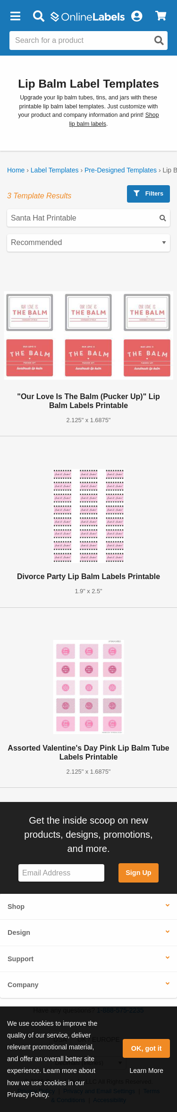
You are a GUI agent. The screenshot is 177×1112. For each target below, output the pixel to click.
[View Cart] (160, 16)
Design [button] (19, 932)
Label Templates (55, 170)
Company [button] (23, 985)
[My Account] (136, 16)
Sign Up (138, 872)
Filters (148, 193)
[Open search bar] (38, 16)
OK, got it (146, 1048)
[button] (15, 16)
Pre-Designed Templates (120, 170)
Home (16, 170)
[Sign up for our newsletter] (61, 873)
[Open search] (159, 40)
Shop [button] (16, 906)
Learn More (146, 1070)
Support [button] (21, 959)
